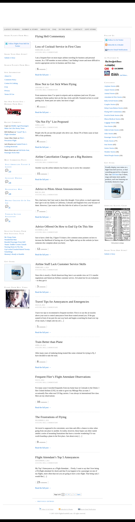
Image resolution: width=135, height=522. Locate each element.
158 (8, 183)
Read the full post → (43, 75)
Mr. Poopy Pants (10, 237)
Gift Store (90, 29)
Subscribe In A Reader (115, 45)
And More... (124, 75)
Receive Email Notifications (117, 50)
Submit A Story (30, 29)
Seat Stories (108, 144)
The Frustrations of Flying (50, 417)
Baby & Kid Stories (111, 101)
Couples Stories (109, 104)
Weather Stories (109, 152)
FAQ (54, 29)
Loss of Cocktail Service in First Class (58, 46)
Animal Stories (109, 93)
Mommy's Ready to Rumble (14, 254)
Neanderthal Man (13, 189)
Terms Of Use (9, 94)
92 (7, 221)
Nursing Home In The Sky (13, 247)
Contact (78, 29)
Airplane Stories (110, 86)
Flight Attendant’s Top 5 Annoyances (57, 457)
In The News (65, 29)
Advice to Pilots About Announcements (58, 189)
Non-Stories (108, 126)
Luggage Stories (110, 123)
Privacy (7, 91)
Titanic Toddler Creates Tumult (15, 244)
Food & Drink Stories (112, 115)
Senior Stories (109, 148)
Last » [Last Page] (79, 494)
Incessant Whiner (13, 178)
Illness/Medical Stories (112, 119)
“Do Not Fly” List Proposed (51, 121)
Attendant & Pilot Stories (113, 97)
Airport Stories (109, 90)
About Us (45, 29)
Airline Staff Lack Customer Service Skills (60, 264)
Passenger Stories (110, 137)
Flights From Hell (67, 16)
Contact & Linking (11, 83)
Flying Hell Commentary (47, 52)
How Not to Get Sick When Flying (55, 84)
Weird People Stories (111, 155)
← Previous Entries (44, 501)
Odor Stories (108, 134)
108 (8, 194)
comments (41, 69)
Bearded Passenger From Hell (14, 242)
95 (7, 207)
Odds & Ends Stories (111, 130)
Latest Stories (12, 29)
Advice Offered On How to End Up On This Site (64, 226)
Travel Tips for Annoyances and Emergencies (62, 301)
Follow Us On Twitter (115, 40)
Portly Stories (109, 141)
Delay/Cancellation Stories (113, 108)
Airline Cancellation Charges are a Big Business (63, 156)
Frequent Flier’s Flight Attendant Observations (62, 376)
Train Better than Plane (49, 342)
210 (8, 171)
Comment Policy (10, 80)
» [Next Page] (74, 494)
